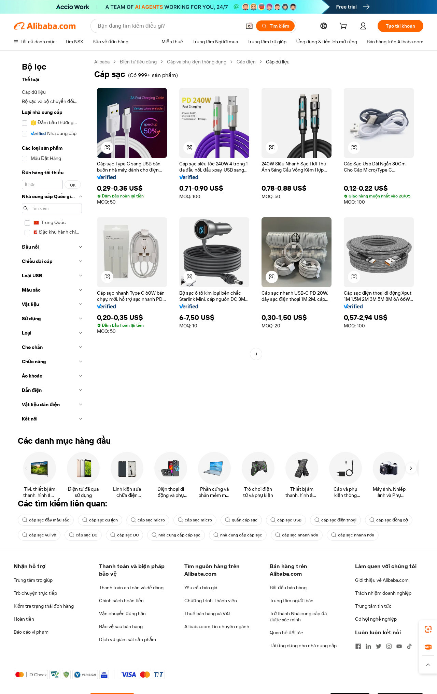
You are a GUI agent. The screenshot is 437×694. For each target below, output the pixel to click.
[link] (428, 629)
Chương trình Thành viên (210, 600)
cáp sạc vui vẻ (39, 535)
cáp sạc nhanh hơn (296, 535)
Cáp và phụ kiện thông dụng (196, 61)
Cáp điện (246, 61)
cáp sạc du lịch (100, 520)
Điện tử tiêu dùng (138, 61)
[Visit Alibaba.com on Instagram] (389, 646)
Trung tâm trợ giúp (33, 580)
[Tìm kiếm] (275, 25)
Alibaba (102, 61)
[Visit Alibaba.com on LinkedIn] (368, 646)
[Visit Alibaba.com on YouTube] (399, 646)
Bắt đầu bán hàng (288, 587)
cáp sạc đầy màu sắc (45, 520)
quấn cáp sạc (241, 520)
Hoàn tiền (24, 619)
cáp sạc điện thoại (335, 520)
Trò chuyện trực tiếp (35, 593)
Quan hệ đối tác (286, 632)
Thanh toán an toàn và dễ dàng (131, 587)
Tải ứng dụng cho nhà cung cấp (303, 645)
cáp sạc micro (148, 520)
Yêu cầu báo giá (200, 587)
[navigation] (52, 242)
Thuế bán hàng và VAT (207, 613)
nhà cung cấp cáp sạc (176, 535)
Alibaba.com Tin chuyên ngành (216, 626)
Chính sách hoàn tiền (121, 600)
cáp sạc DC (83, 535)
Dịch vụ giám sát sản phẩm (127, 639)
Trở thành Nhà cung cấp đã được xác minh (298, 616)
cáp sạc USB (285, 520)
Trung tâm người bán (291, 600)
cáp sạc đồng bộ (388, 520)
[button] (249, 26)
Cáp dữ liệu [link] (278, 61)
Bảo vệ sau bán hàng (121, 626)
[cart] (344, 27)
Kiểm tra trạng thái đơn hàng (44, 606)
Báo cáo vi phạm (31, 632)
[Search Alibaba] (169, 26)
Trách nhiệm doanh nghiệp (383, 593)
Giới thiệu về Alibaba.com (382, 580)
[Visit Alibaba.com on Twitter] (379, 646)
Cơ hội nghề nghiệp (376, 619)
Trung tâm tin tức (373, 606)
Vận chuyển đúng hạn (122, 613)
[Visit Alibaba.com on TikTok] (409, 646)
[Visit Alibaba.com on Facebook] (358, 646)
